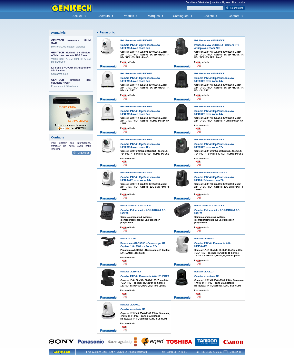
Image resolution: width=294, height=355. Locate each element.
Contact (234, 16)
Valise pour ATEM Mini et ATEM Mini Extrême (71, 57)
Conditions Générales (197, 2)
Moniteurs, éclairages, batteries (71, 43)
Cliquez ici (83, 152)
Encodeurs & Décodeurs (71, 83)
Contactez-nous (71, 70)
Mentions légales (221, 2)
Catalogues (180, 16)
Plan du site (238, 2)
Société (209, 16)
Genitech (71, 10)
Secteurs (104, 16)
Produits (128, 16)
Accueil (77, 16)
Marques (154, 16)
